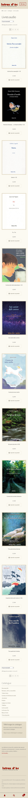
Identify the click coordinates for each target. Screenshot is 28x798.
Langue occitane (6, 703)
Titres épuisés (5, 715)
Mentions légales (12, 783)
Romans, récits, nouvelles (9, 691)
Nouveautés (5, 688)
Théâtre (4, 705)
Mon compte (4, 795)
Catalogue (10, 10)
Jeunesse (4, 698)
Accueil (4, 10)
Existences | (13, 787)
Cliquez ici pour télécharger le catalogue (13, 733)
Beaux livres (5, 713)
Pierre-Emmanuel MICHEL (20, 787)
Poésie (3, 700)
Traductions (5, 693)
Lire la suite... (5, 753)
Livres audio (5, 708)
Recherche (14, 795)
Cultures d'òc (5, 710)
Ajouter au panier (15, 80)
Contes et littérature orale (9, 695)
